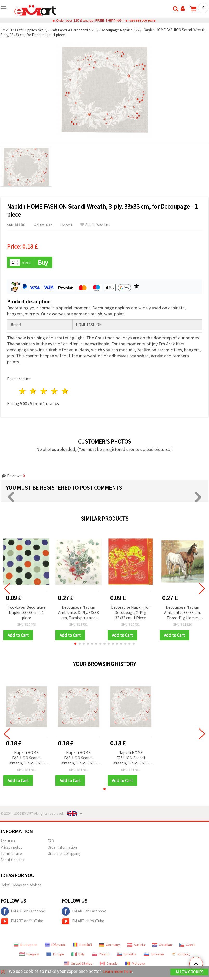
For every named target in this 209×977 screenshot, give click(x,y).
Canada (109, 964)
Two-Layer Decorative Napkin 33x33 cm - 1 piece (26, 612)
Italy (78, 955)
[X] (3, 971)
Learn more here (119, 971)
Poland (100, 955)
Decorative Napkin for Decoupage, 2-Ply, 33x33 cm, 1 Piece (130, 612)
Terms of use (11, 854)
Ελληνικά (55, 945)
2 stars (33, 391)
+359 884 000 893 (140, 20)
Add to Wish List (95, 225)
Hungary (29, 955)
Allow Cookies (189, 972)
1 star (22, 391)
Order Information (62, 847)
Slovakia (126, 955)
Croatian (162, 945)
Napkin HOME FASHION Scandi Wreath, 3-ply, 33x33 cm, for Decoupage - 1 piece (26, 758)
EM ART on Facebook (23, 912)
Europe (55, 954)
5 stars (65, 391)
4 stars (54, 391)
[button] (75, 644)
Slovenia (154, 955)
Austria (136, 945)
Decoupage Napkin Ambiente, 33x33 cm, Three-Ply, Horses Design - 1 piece (182, 613)
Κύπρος (180, 954)
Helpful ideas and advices (21, 885)
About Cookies (12, 860)
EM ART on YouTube (22, 922)
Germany (109, 945)
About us (8, 841)
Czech (187, 945)
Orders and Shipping (64, 854)
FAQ (51, 841)
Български (25, 945)
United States (78, 964)
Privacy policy (11, 847)
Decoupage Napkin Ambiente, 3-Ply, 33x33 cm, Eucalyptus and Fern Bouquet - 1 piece (78, 613)
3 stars (44, 391)
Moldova (135, 964)
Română (82, 945)
